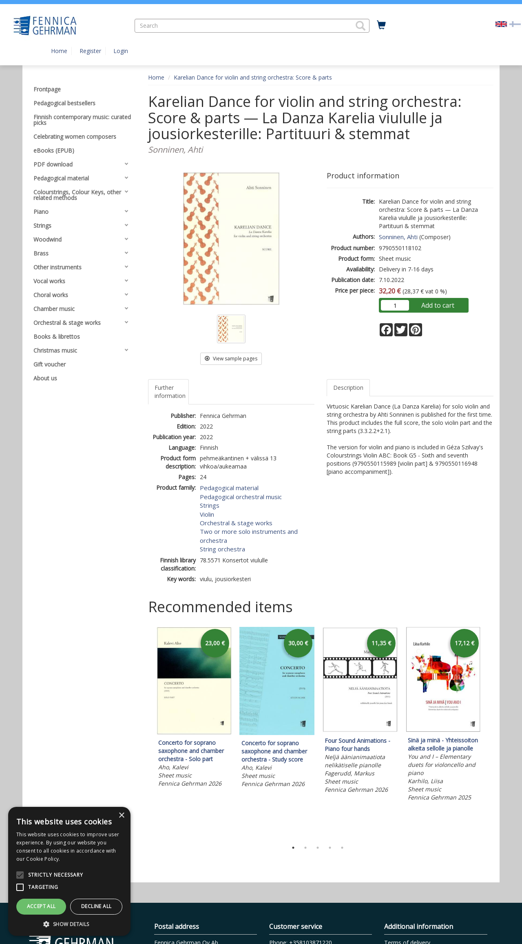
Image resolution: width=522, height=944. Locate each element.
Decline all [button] (96, 906)
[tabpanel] (193, 708)
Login (120, 51)
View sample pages (231, 358)
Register (90, 51)
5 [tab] (342, 848)
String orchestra (222, 549)
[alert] (69, 871)
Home (59, 51)
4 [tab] (330, 848)
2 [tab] (305, 848)
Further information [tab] (170, 392)
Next (489, 732)
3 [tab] (318, 848)
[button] (360, 26)
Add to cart (437, 305)
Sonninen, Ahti (398, 237)
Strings (209, 505)
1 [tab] (293, 848)
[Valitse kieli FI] (515, 23)
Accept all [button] (41, 906)
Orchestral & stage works (236, 523)
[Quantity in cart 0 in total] (381, 25)
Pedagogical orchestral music (241, 497)
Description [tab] (348, 387)
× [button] (121, 816)
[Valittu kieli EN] (501, 23)
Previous (146, 732)
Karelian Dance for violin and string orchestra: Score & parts (253, 77)
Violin (207, 514)
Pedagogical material (229, 488)
